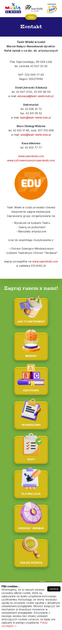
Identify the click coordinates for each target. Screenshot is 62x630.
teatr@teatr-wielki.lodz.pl (35, 117)
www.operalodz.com (31, 156)
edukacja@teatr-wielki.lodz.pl (36, 96)
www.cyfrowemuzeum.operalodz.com (31, 160)
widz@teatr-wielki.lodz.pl (35, 134)
